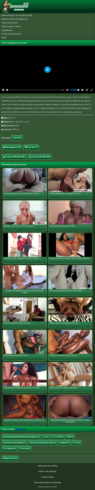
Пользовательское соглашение (47, 482)
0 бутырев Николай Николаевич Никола (21, 437)
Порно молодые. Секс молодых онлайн (16, 15)
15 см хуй (25, 449)
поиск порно (20, 429)
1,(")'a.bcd (57, 437)
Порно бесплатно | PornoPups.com (14, 19)
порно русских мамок (47, 466)
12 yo (76, 443)
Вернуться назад (10, 458)
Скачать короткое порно (47, 487)
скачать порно (47, 477)
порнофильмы (6, 30)
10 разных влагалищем (14, 443)
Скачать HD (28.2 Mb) (39, 157)
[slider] (32, 90)
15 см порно (9, 449)
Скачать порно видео (9, 23)
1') (46, 437)
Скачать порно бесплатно (11, 34)
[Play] (3, 90)
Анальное (17, 138)
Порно (4, 38)
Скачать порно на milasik (11, 26)
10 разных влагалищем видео (42, 443)
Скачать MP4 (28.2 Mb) (14, 157)
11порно (64, 443)
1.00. (70, 437)
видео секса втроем (47, 471)
